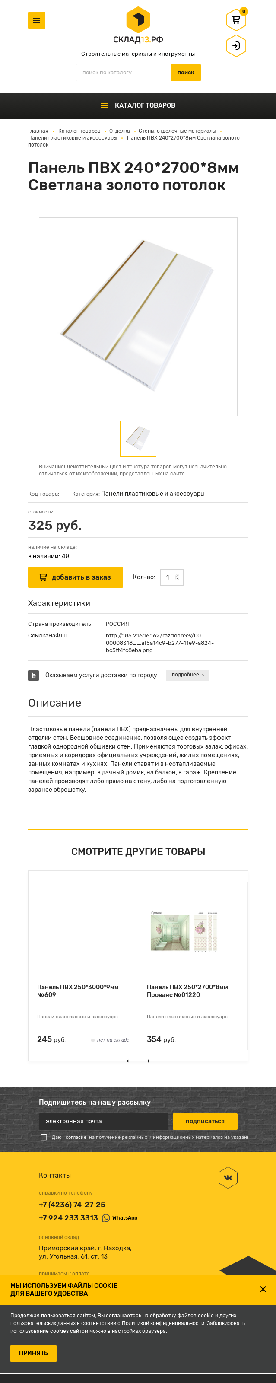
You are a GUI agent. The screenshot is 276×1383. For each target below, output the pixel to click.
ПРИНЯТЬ (33, 1353)
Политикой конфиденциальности (163, 1323)
